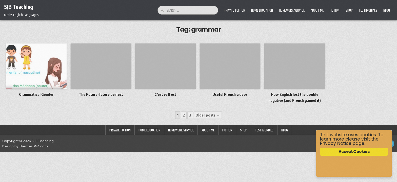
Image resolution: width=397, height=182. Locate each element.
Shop (349, 10)
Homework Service (292, 10)
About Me (317, 10)
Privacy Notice (335, 143)
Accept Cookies (354, 151)
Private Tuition (234, 10)
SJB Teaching (18, 6)
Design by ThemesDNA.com (25, 146)
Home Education (262, 10)
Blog (386, 10)
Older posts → (207, 115)
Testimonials (368, 10)
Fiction (335, 10)
